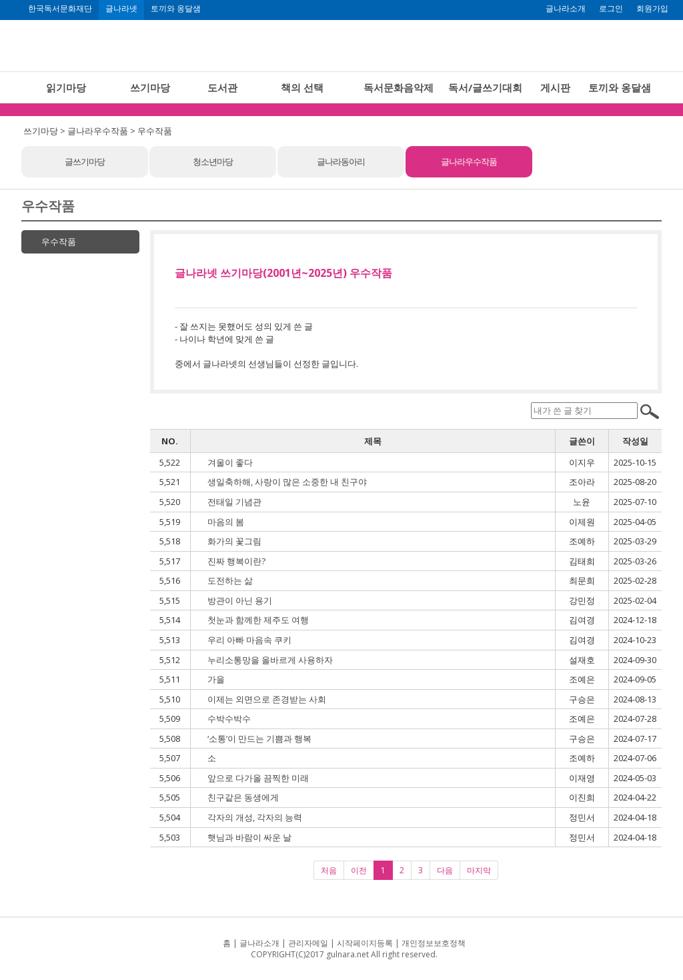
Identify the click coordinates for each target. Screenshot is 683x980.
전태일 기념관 (234, 502)
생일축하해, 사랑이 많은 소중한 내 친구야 (287, 482)
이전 (359, 870)
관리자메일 (308, 943)
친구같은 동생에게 (243, 797)
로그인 (611, 8)
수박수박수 (229, 718)
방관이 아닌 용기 (239, 600)
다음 (445, 870)
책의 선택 (302, 87)
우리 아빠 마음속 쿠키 (249, 640)
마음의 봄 (225, 522)
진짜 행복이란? (236, 561)
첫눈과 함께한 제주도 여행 (258, 620)
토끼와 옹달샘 (176, 8)
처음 (329, 870)
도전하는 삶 (230, 580)
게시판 (555, 87)
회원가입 (652, 8)
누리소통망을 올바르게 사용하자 (270, 660)
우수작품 (58, 241)
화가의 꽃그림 (234, 541)
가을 (216, 679)
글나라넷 (121, 8)
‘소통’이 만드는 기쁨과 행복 (259, 738)
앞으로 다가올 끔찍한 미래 (258, 778)
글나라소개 (566, 8)
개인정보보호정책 (434, 943)
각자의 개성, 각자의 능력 (254, 817)
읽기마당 (66, 87)
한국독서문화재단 (60, 8)
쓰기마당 (150, 87)
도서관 (222, 87)
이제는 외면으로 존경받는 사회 (266, 699)
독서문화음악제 (399, 87)
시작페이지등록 (365, 943)
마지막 (479, 870)
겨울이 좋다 (230, 462)
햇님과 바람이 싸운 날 (249, 837)
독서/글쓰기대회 (485, 87)
